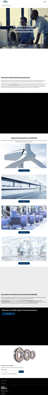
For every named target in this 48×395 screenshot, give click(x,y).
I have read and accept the (9, 373)
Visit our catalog (9, 313)
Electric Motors (24, 232)
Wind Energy (24, 170)
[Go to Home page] (5, 2)
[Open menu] (1, 1)
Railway (24, 201)
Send (21, 371)
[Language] (44, 1)
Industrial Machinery (24, 263)
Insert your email (4, 369)
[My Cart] (46, 1)
